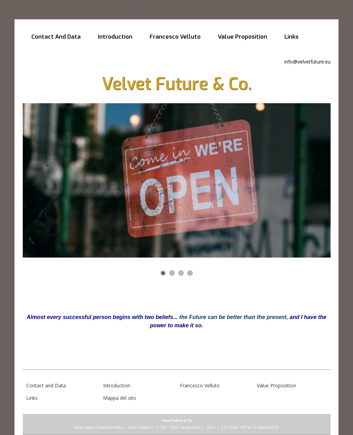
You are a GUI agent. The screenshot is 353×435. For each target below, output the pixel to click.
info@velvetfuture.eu (307, 61)
